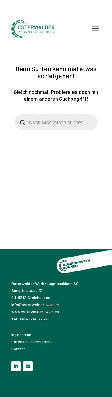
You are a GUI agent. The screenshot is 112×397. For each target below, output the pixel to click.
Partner (18, 348)
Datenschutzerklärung (31, 341)
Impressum (21, 334)
